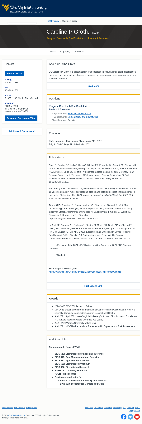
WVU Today (117, 408)
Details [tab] (52, 51)
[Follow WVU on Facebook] (123, 417)
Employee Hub (134, 411)
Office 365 (130, 408)
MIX (124, 408)
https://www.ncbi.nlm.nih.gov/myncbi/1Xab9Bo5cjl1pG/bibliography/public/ (85, 272)
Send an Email (14, 73)
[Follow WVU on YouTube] (137, 417)
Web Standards (19, 408)
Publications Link (93, 286)
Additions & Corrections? (22, 131)
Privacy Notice (31, 408)
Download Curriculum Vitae (21, 118)
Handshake (98, 408)
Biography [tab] (65, 51)
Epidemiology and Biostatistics (83, 117)
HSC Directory (53, 21)
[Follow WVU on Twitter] (130, 417)
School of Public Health (79, 113)
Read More (93, 86)
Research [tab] (79, 51)
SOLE (137, 408)
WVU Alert (108, 408)
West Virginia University (16, 415)
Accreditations (7, 408)
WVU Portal (89, 408)
